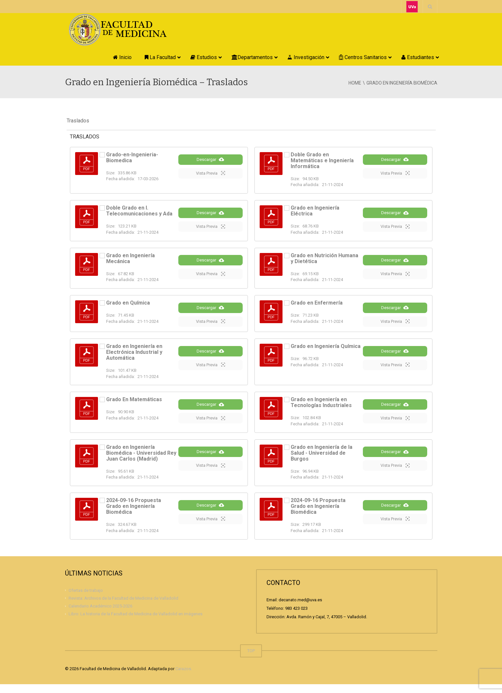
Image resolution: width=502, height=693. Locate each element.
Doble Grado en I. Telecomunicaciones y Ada (139, 211)
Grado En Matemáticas (134, 407)
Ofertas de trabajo (86, 598)
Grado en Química (128, 305)
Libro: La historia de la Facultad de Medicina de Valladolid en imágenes (135, 622)
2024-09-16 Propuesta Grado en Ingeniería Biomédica (133, 515)
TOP (251, 659)
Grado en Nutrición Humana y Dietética (324, 259)
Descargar (210, 164)
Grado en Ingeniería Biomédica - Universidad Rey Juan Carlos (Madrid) (141, 462)
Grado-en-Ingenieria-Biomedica (132, 157)
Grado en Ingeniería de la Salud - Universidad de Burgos (321, 462)
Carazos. (183, 677)
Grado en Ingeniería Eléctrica (315, 211)
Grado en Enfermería (317, 305)
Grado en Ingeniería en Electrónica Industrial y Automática (134, 360)
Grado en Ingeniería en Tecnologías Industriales (321, 410)
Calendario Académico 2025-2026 (100, 614)
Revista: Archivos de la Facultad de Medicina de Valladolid (123, 607)
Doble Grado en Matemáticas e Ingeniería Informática (322, 160)
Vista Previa (210, 178)
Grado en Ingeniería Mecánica (130, 259)
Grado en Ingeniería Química (326, 354)
